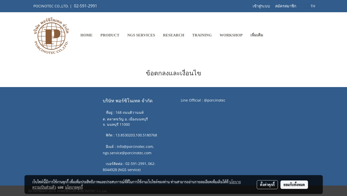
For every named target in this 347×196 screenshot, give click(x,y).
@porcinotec (214, 100)
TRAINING (202, 35)
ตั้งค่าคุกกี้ (267, 184)
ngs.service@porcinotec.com (127, 152)
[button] (271, 36)
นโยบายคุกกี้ (74, 187)
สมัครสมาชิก (285, 6)
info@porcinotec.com (135, 146)
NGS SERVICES (141, 35)
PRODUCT (109, 35)
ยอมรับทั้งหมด (294, 184)
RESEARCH (173, 35)
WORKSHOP (231, 35)
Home (87, 35)
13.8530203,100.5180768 (136, 135)
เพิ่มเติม (256, 35)
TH (310, 6)
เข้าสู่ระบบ (261, 6)
